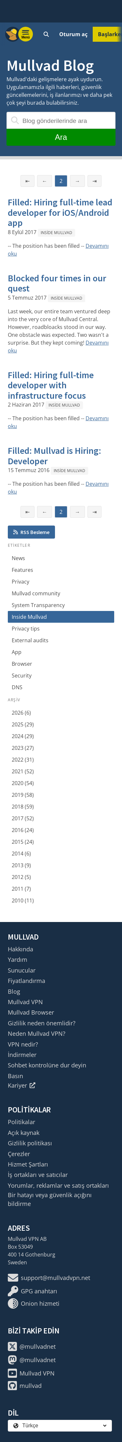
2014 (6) (21, 853)
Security (22, 675)
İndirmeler (22, 1055)
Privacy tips (26, 628)
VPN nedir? (23, 1044)
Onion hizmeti (34, 1303)
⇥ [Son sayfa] (94, 181)
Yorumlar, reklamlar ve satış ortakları (58, 1185)
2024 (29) (23, 736)
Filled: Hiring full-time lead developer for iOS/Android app (60, 212)
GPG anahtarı (32, 1291)
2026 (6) (21, 712)
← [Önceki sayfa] (44, 181)
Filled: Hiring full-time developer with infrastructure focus (51, 385)
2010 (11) (23, 900)
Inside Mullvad (56, 232)
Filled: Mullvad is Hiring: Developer (54, 456)
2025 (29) (23, 724)
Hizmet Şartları (28, 1164)
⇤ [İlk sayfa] (27, 181)
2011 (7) (21, 888)
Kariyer (21, 1085)
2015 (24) (23, 841)
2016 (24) (23, 830)
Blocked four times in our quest (57, 283)
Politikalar (21, 1122)
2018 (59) (23, 806)
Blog (14, 991)
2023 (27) (23, 747)
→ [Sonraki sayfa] (77, 181)
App (16, 652)
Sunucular (21, 970)
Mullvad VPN (25, 1002)
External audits (30, 640)
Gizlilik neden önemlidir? (41, 1023)
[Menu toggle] (25, 34)
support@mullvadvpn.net (49, 1277)
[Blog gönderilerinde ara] (61, 120)
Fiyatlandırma (26, 981)
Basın (15, 1076)
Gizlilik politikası (30, 1143)
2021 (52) (23, 771)
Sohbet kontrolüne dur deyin (47, 1065)
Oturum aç (73, 34)
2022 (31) (23, 759)
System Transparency (38, 605)
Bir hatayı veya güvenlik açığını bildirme (50, 1199)
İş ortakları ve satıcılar (38, 1175)
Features (22, 569)
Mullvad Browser (31, 1012)
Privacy (20, 581)
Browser (22, 663)
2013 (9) (21, 865)
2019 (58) (23, 794)
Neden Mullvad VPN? (36, 1033)
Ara (61, 137)
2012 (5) (21, 877)
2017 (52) (23, 818)
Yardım (17, 959)
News (18, 558)
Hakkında (20, 949)
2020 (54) (23, 783)
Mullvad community (36, 593)
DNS (17, 687)
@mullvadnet (32, 1346)
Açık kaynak (23, 1133)
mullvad (25, 1385)
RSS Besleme (31, 532)
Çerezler (19, 1154)
